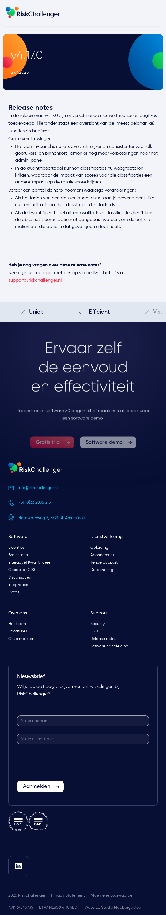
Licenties (16, 547)
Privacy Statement (68, 895)
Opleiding (99, 547)
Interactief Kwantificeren (30, 562)
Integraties (18, 585)
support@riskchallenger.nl (35, 280)
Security (97, 624)
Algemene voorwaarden (113, 895)
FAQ (94, 631)
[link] (52, 452)
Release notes (103, 639)
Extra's (13, 592)
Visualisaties (19, 577)
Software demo (104, 451)
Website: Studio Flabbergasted (112, 908)
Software (17, 537)
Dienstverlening (106, 537)
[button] (122, 13)
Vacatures (17, 631)
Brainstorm (18, 555)
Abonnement (102, 555)
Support (98, 613)
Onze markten (21, 639)
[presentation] (60, 763)
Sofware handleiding (109, 646)
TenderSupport (104, 562)
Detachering (101, 570)
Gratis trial (48, 451)
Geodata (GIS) (21, 570)
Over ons (17, 613)
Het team (17, 624)
